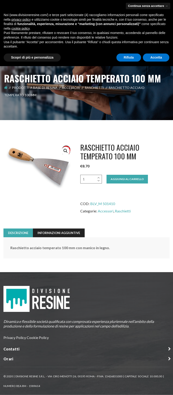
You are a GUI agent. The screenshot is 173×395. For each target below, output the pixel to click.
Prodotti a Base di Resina (35, 88)
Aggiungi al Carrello (127, 179)
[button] (65, 151)
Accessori (71, 88)
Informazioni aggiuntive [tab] (58, 233)
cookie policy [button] (20, 28)
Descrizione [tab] (18, 233)
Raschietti (94, 88)
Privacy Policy (14, 337)
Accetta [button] (156, 57)
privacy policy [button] (21, 19)
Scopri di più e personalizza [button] (32, 57)
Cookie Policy (38, 337)
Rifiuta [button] (129, 57)
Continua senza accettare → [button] (148, 6)
